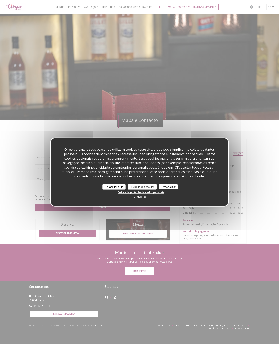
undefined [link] (140, 196)
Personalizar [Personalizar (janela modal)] (168, 186)
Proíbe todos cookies (142, 186)
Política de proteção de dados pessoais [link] (141, 192)
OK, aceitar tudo (114, 186)
